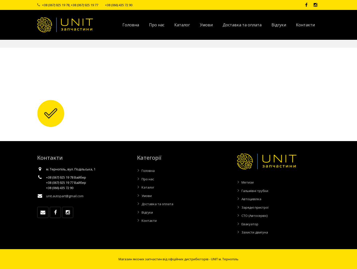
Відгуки (147, 212)
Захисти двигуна (254, 232)
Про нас (148, 179)
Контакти (149, 220)
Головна (148, 170)
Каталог (148, 187)
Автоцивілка (251, 199)
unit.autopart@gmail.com (65, 196)
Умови (147, 195)
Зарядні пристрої (254, 207)
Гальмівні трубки (254, 191)
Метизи (247, 182)
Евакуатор (249, 224)
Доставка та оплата (157, 204)
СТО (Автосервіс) (254, 215)
